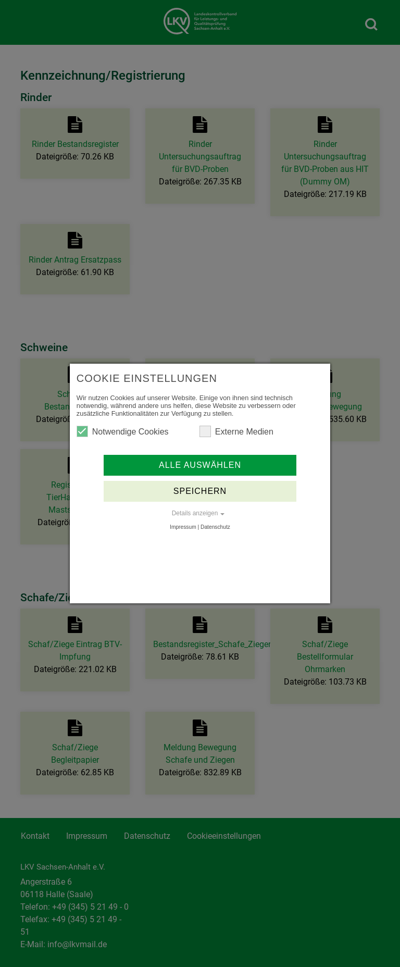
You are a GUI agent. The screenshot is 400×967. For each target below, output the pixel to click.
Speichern (200, 491)
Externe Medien (236, 431)
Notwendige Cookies (123, 431)
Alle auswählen (200, 465)
